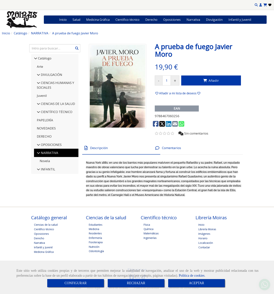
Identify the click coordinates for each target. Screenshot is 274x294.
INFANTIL (47, 169)
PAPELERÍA (45, 120)
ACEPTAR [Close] (196, 283)
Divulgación (214, 20)
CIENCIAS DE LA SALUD (57, 104)
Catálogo (44, 58)
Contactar (204, 247)
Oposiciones (172, 20)
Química (148, 229)
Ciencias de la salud (46, 224)
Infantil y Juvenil (239, 20)
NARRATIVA (49, 153)
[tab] (121, 148)
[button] (261, 5)
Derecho (151, 20)
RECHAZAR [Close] (136, 283)
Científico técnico (127, 20)
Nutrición (94, 247)
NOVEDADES (46, 128)
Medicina (94, 229)
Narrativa (193, 20)
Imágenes (204, 234)
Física (147, 224)
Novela (45, 161)
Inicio (63, 20)
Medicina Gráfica (98, 20)
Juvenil (42, 95)
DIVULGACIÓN (51, 74)
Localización (205, 243)
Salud (76, 20)
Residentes (95, 233)
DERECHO (44, 136)
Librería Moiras (207, 229)
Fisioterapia (96, 242)
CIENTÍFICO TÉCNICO (56, 112)
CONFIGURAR (75, 283)
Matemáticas (151, 233)
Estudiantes (95, 224)
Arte (40, 66)
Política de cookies (191, 275)
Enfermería (95, 238)
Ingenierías (150, 238)
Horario (202, 238)
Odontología (96, 251)
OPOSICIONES (51, 144)
